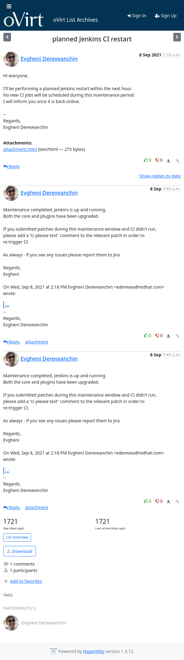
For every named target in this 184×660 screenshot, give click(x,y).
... (7, 304)
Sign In (137, 15)
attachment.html (20, 149)
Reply (11, 166)
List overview (17, 537)
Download (19, 551)
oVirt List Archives (50, 19)
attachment (36, 342)
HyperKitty (93, 651)
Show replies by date (160, 176)
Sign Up (166, 15)
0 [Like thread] (148, 160)
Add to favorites (22, 581)
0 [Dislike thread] (159, 160)
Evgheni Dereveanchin (49, 58)
